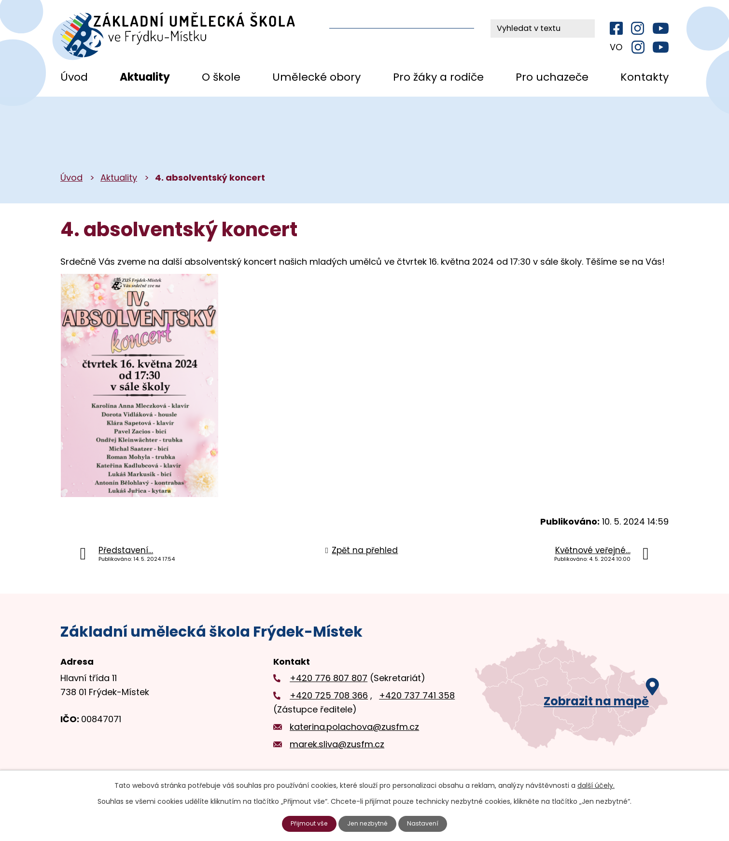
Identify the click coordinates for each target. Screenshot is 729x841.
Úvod (74, 77)
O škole (221, 77)
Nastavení (428, 823)
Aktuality (145, 77)
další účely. (596, 784)
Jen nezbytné (369, 823)
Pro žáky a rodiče (438, 77)
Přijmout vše (305, 823)
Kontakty (644, 77)
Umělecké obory (316, 77)
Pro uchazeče (552, 77)
